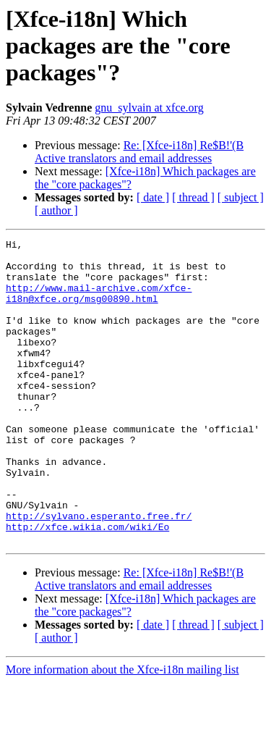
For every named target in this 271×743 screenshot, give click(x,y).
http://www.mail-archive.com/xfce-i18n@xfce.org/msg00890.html (99, 305)
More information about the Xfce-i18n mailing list (122, 730)
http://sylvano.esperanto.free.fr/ (99, 572)
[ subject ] (241, 197)
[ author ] (56, 210)
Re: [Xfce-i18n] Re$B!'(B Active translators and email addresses (139, 151)
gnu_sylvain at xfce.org (149, 107)
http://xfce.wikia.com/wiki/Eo (87, 585)
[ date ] (153, 197)
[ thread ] (193, 197)
